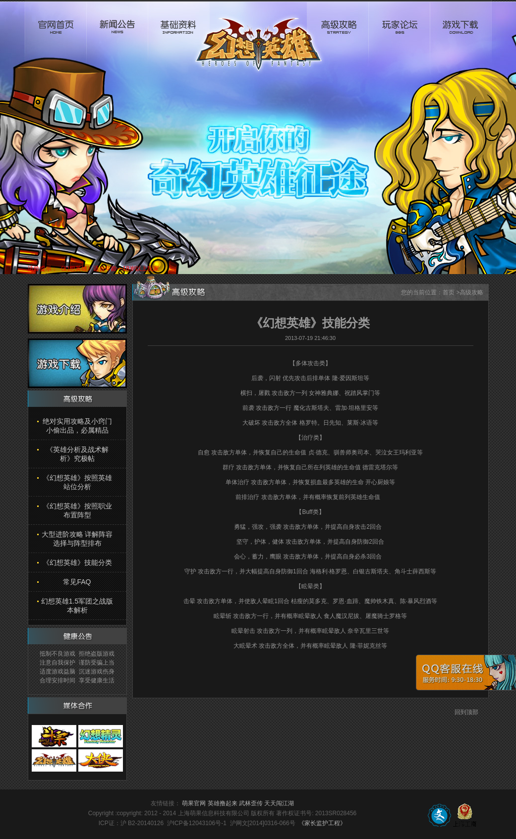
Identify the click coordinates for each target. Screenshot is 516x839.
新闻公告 (117, 38)
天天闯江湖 (279, 803)
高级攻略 (337, 38)
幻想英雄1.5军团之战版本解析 (77, 605)
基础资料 (179, 38)
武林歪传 (251, 803)
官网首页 (55, 38)
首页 (449, 292)
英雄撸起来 (222, 803)
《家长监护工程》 (322, 823)
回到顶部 (466, 712)
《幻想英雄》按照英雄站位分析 (77, 482)
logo (258, 38)
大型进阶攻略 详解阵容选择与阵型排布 (77, 538)
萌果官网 (194, 803)
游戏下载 (461, 38)
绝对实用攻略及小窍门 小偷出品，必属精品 (77, 425)
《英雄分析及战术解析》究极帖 (77, 454)
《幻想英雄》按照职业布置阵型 (77, 510)
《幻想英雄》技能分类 (77, 562)
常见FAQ (77, 582)
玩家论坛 (399, 38)
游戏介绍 (77, 309)
